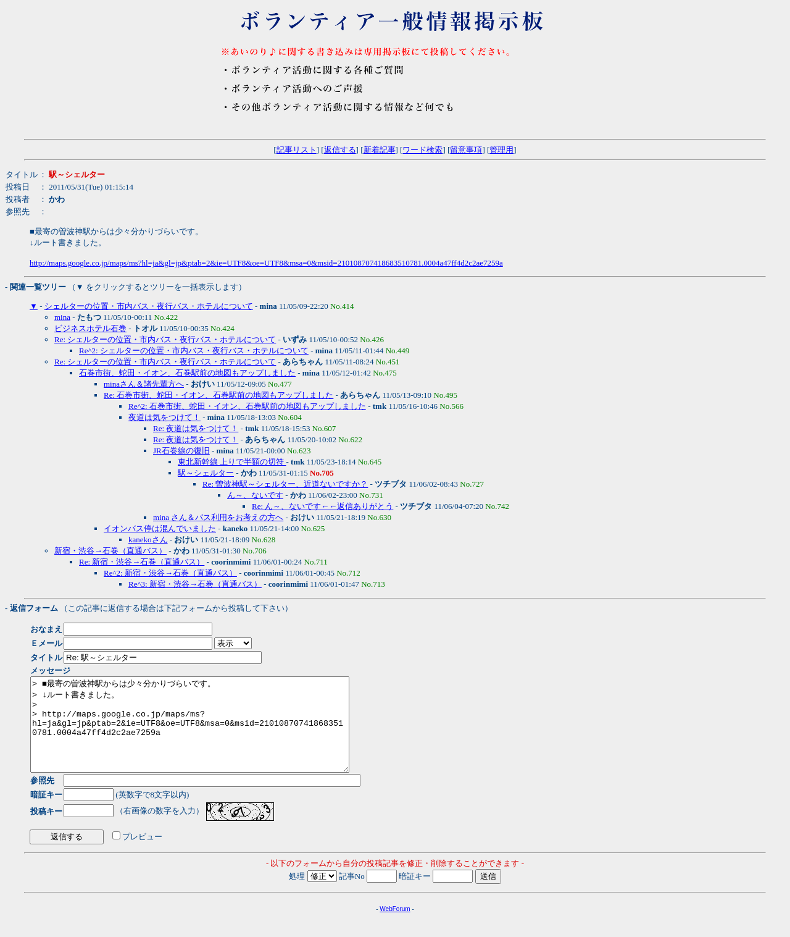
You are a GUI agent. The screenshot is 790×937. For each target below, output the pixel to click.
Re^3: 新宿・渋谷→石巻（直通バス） (195, 584)
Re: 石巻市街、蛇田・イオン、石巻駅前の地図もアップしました (218, 395)
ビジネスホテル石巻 (90, 328)
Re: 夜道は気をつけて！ (195, 428)
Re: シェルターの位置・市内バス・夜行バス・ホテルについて (165, 339)
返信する (340, 149)
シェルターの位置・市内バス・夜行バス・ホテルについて (148, 306)
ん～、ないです (255, 495)
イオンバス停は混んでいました (160, 528)
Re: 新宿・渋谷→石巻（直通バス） (141, 561)
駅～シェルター (206, 472)
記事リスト (296, 149)
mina (62, 317)
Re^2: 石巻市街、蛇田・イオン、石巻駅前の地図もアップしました (247, 406)
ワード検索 (422, 149)
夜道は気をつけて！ (164, 417)
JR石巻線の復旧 (181, 450)
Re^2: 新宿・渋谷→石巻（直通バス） (170, 573)
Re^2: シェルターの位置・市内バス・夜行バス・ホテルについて (194, 350)
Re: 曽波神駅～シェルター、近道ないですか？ (285, 484)
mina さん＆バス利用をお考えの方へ (218, 517)
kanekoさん (148, 539)
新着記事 (380, 149)
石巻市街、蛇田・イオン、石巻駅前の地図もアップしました (187, 372)
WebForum (395, 927)
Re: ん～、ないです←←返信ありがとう (322, 506)
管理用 (501, 149)
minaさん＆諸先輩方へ (144, 384)
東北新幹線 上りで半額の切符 (232, 461)
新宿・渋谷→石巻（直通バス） (110, 550)
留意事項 (466, 149)
